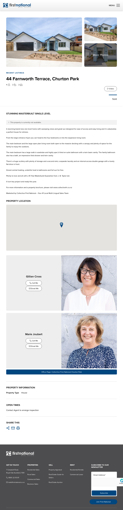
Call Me (34, 283)
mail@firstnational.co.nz (15, 482)
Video (110, 88)
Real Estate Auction (56, 482)
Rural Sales (31, 474)
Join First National (103, 501)
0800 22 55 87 (12, 477)
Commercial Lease (76, 474)
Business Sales (32, 484)
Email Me (34, 288)
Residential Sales (33, 469)
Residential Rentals (77, 469)
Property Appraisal (55, 469)
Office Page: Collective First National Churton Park (61, 371)
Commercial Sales (33, 479)
